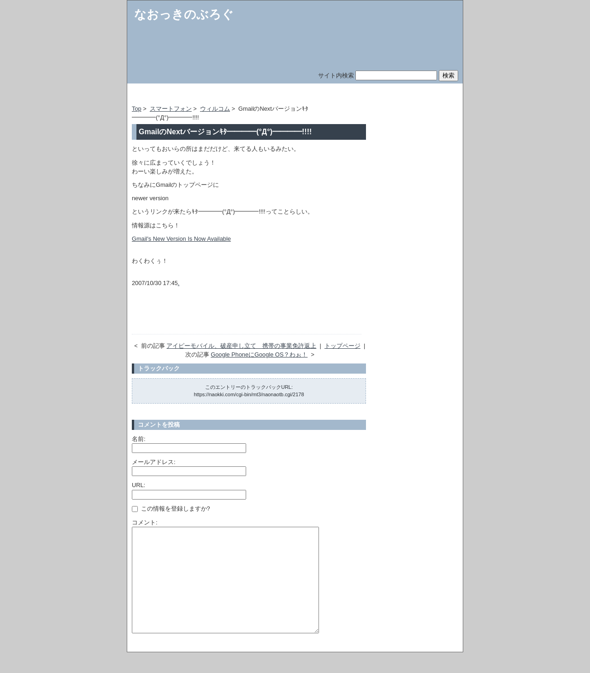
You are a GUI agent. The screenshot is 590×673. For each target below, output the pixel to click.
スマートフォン (171, 108)
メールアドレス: (154, 462)
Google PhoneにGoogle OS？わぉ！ (259, 354)
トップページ (342, 345)
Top (137, 108)
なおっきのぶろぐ (184, 14)
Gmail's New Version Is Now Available (181, 238)
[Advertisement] (240, 96)
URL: (138, 485)
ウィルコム (215, 108)
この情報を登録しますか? (171, 508)
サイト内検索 (336, 75)
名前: (139, 438)
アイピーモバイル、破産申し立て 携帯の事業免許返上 (241, 345)
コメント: (145, 522)
